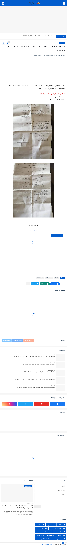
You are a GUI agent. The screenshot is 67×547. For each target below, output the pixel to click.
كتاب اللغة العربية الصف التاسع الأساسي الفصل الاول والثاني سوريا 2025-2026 (35, 379)
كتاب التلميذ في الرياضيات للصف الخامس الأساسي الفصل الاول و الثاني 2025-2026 (34, 356)
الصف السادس (61, 538)
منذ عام (51, 354)
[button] (55, 283)
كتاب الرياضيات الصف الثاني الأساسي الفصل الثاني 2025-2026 (39, 372)
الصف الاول (62, 524)
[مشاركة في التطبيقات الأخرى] (28, 283)
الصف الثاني (61, 531)
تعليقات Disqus (6, 340)
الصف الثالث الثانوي (59, 528)
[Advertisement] (33, 20)
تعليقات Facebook (17, 340)
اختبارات (62, 43)
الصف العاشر (49, 277)
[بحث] (3, 3)
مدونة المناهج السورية (47, 544)
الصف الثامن (43, 528)
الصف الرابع (50, 535)
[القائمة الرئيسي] (64, 3)
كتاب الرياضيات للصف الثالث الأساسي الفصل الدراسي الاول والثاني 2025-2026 (35, 387)
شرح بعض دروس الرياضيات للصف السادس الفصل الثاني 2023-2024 (17, 507)
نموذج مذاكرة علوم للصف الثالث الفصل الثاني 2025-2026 (38, 36)
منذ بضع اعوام (28, 503)
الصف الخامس (61, 535)
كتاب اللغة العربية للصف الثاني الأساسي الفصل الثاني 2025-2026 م (38, 364)
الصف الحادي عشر (46, 531)
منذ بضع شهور (50, 362)
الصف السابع (40, 535)
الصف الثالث (40, 524)
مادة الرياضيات (40, 277)
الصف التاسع (51, 524)
